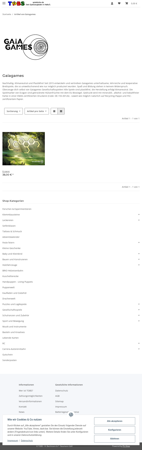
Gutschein (7, 354)
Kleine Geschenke (11, 248)
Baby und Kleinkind (12, 253)
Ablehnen (114, 438)
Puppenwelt (8, 287)
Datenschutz (61, 390)
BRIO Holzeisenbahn (12, 270)
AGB (57, 395)
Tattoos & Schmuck (12, 231)
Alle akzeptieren (114, 421)
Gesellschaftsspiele (12, 309)
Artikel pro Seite (35, 111)
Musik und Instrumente (14, 326)
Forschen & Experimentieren (16, 209)
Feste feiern (8, 242)
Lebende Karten (10, 337)
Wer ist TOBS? (26, 390)
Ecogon (6, 171)
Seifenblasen (9, 225)
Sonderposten (9, 360)
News (21, 411)
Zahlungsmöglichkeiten (31, 395)
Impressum (61, 406)
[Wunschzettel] (119, 3)
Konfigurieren (114, 430)
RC (3, 343)
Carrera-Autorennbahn (14, 349)
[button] (112, 3)
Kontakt (23, 406)
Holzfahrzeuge (9, 265)
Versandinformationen (30, 401)
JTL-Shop (126, 446)
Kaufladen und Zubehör (14, 293)
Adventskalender (11, 237)
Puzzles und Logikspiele (14, 304)
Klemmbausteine (11, 214)
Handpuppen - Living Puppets (17, 281)
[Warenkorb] (131, 3)
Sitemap (59, 401)
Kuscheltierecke (10, 276)
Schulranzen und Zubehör (15, 315)
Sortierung (12, 111)
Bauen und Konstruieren (15, 259)
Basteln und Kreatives (13, 332)
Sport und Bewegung (13, 321)
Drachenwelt (8, 298)
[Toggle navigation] (3, 2)
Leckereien (7, 220)
